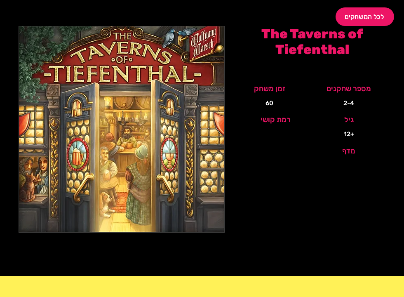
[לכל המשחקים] (365, 16)
